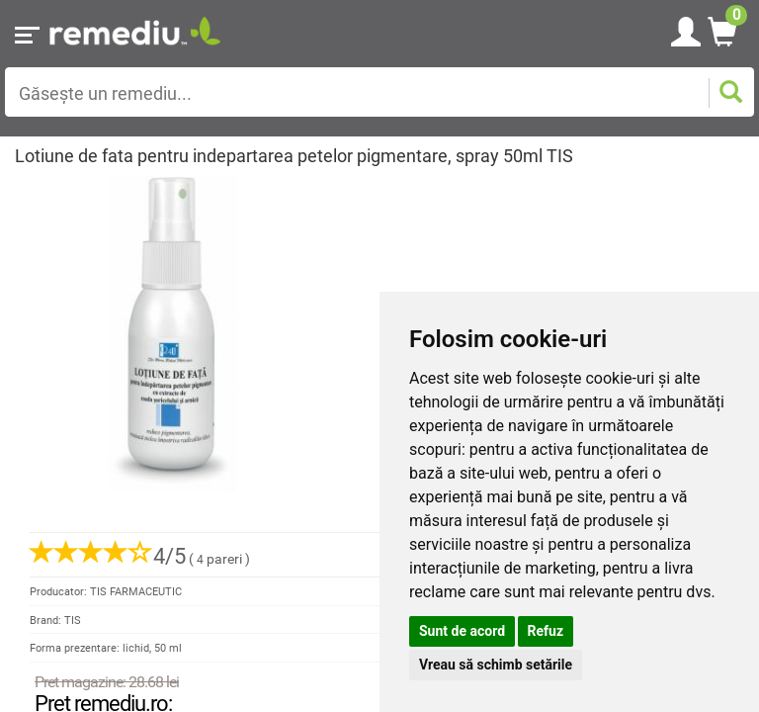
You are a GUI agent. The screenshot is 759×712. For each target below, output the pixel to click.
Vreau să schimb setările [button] (495, 664)
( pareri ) (140, 559)
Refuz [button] (546, 631)
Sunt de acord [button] (462, 631)
